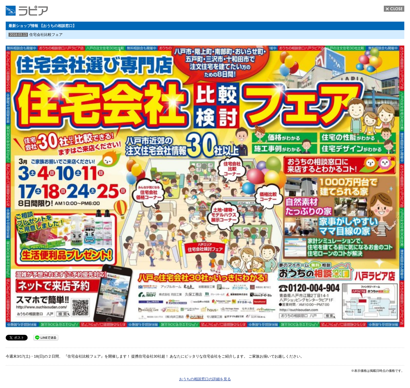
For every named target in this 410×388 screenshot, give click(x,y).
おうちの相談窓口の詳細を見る (205, 379)
